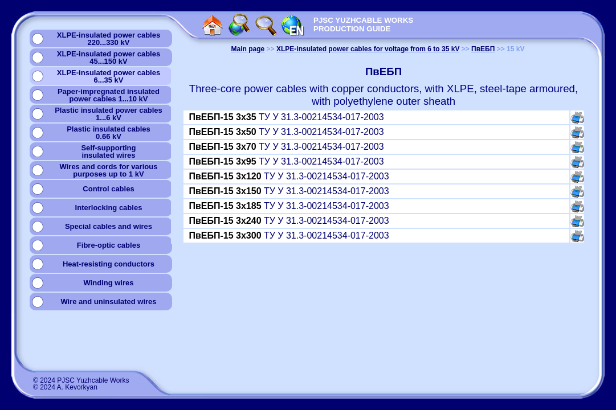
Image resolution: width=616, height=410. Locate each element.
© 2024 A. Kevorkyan (65, 387)
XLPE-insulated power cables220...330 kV (108, 39)
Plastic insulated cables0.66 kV (108, 133)
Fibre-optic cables (108, 245)
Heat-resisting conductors (108, 264)
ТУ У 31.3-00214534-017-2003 (286, 117)
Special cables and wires (108, 226)
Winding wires (108, 282)
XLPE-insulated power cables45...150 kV (108, 57)
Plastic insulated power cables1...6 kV (108, 114)
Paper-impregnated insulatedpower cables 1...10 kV (109, 95)
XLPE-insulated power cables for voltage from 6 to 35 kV (367, 49)
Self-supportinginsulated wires (108, 151)
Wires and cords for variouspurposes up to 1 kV (109, 170)
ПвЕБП (483, 49)
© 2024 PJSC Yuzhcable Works (81, 380)
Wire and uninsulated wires (108, 301)
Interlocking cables (108, 207)
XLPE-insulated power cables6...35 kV (108, 76)
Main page (248, 49)
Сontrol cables (108, 188)
